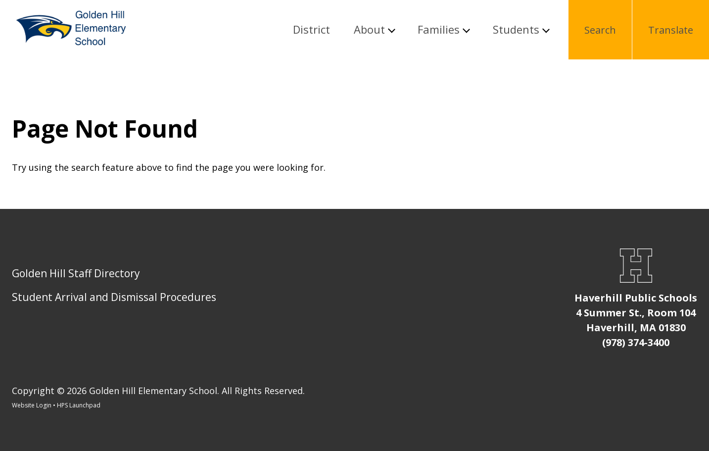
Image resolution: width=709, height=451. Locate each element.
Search (600, 30)
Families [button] (439, 30)
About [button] (369, 30)
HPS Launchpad (78, 405)
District (311, 30)
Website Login (31, 405)
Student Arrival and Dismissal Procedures (114, 297)
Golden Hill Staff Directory (76, 273)
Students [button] (516, 30)
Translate (670, 30)
